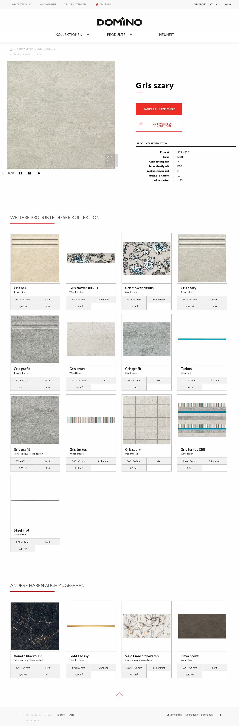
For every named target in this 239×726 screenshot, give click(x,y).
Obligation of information (199, 714)
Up (119, 695)
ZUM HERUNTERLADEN (74, 4)
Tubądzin (60, 714)
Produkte (116, 34)
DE (226, 4)
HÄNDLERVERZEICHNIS (21, 4)
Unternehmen (174, 714)
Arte (71, 715)
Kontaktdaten (48, 4)
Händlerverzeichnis (159, 109)
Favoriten (105, 4)
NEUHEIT (166, 34)
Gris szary (51, 49)
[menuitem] (200, 4)
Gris (39, 49)
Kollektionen (69, 34)
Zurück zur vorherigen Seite (28, 54)
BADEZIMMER (25, 49)
